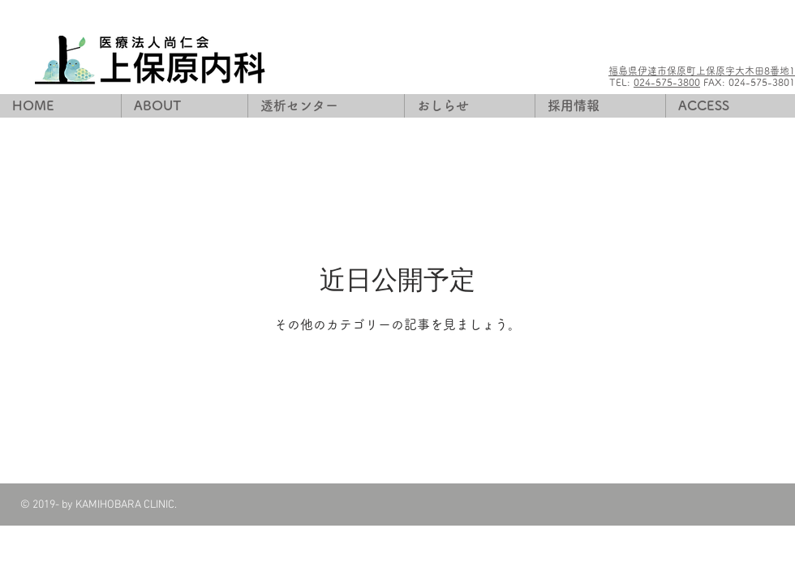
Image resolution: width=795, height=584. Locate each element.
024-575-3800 (667, 82)
